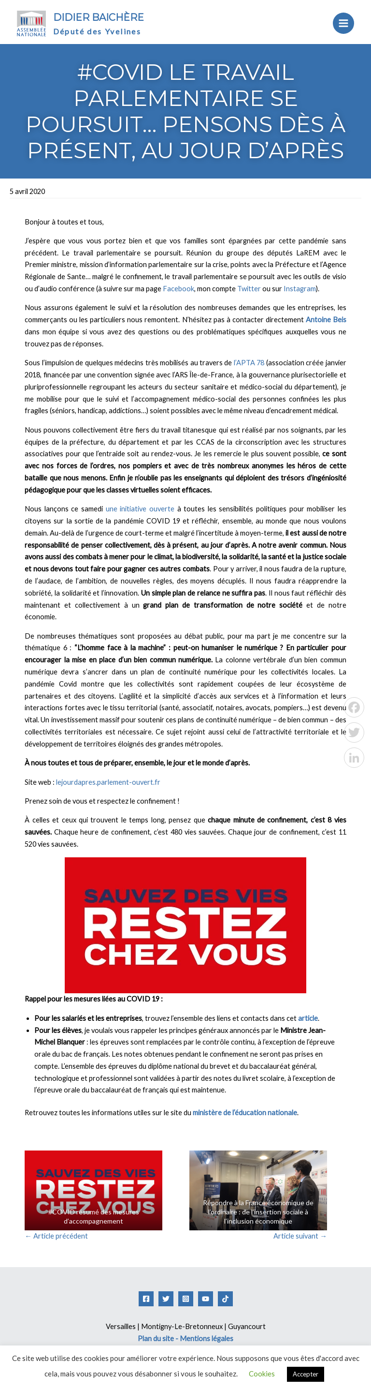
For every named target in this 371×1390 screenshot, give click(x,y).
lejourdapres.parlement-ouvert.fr (108, 782)
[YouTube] (205, 1298)
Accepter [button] (305, 1374)
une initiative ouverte (140, 509)
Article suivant (300, 1236)
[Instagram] (185, 1298)
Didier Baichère (98, 17)
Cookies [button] (262, 1373)
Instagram (300, 288)
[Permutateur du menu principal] (343, 23)
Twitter (249, 288)
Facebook (178, 288)
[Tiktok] (225, 1298)
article (308, 1018)
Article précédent (56, 1236)
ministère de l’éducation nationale (245, 1112)
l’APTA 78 (249, 363)
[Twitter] (165, 1298)
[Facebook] (146, 1298)
